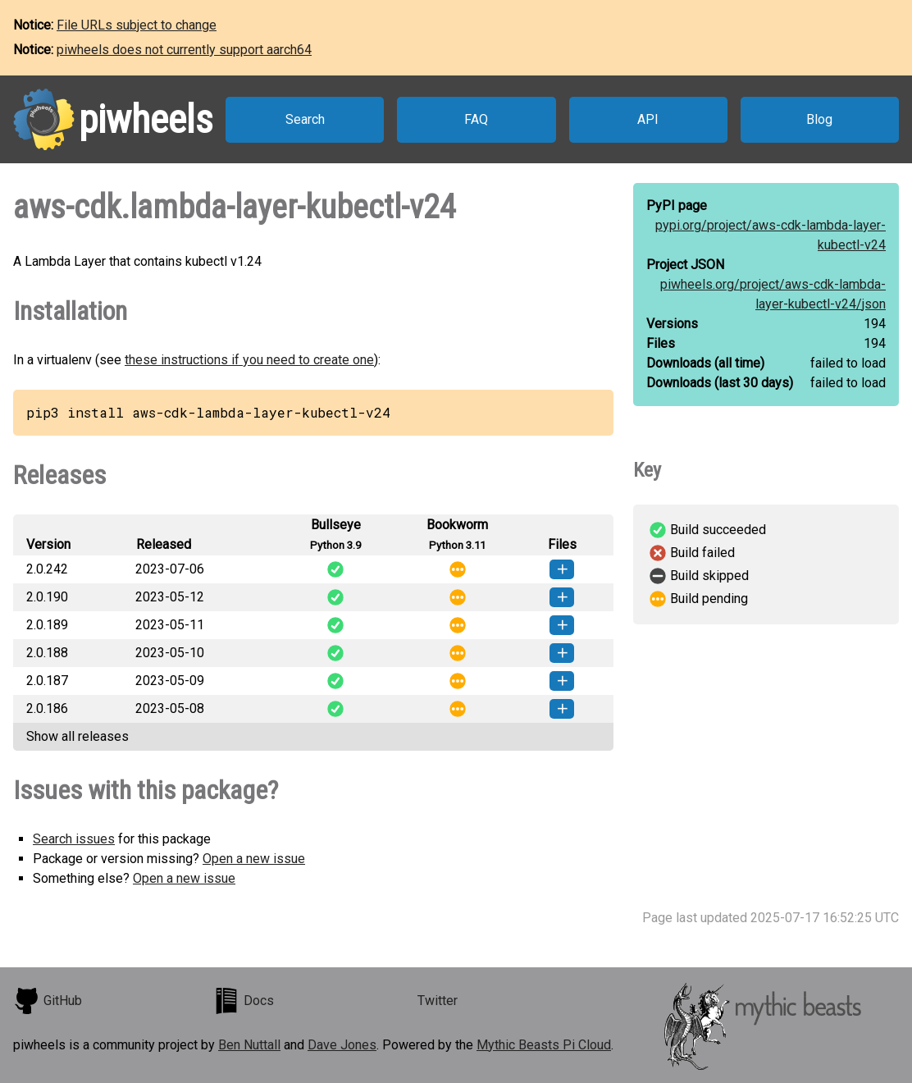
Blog (819, 119)
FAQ (476, 119)
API (648, 119)
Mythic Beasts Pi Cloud (544, 1045)
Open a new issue (254, 858)
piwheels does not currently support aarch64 (184, 49)
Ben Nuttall (249, 1045)
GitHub (47, 1001)
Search (305, 119)
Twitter (437, 1000)
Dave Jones (342, 1045)
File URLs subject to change (137, 25)
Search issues (74, 839)
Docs (243, 1001)
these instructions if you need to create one (249, 360)
